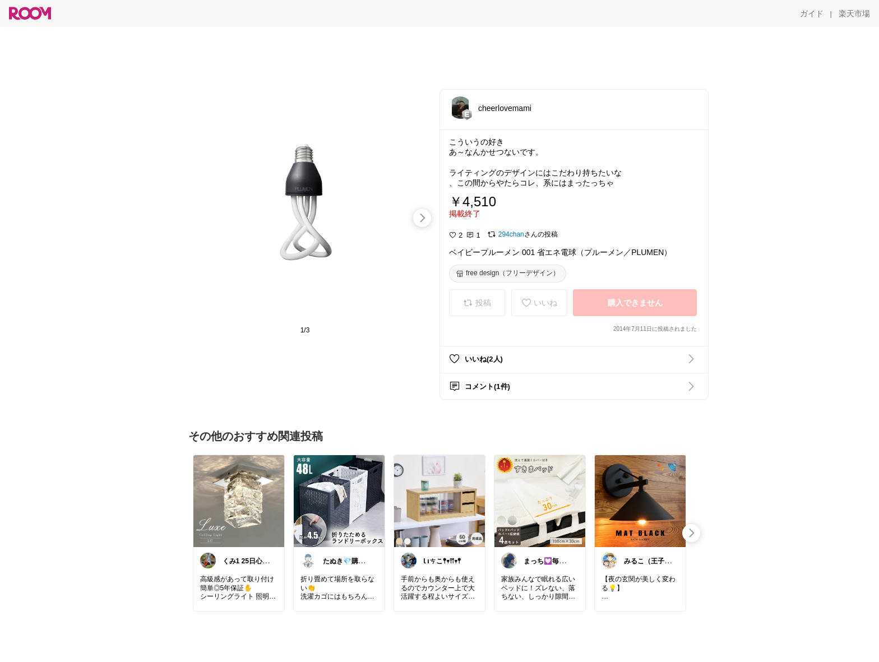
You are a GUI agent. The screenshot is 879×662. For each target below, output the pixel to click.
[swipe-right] (422, 218)
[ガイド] (812, 13)
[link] (238, 500)
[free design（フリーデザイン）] (507, 274)
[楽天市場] (854, 13)
